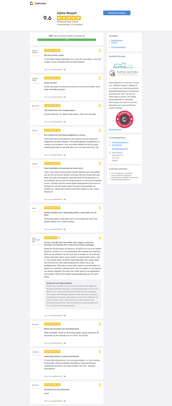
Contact (114, 42)
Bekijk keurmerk (115, 129)
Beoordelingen (117, 40)
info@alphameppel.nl (120, 142)
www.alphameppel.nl (120, 149)
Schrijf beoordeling (116, 13)
